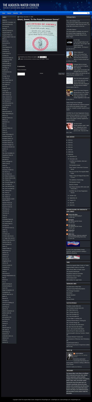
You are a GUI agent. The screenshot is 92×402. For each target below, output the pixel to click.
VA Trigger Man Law (7, 238)
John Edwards (6, 99)
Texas (3, 215)
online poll (5, 304)
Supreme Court (6, 206)
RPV (3, 151)
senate (4, 323)
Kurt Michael (5, 101)
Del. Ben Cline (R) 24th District (74, 326)
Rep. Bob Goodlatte (7, 153)
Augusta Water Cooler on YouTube (75, 267)
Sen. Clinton (5, 180)
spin (3, 325)
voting (3, 340)
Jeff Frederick (5, 94)
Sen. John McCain (7, 186)
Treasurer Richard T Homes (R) (75, 336)
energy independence (8, 275)
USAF (3, 229)
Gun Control (5, 82)
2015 (69, 140)
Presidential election (7, 147)
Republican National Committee (75, 273)
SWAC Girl (71, 234)
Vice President (6, 244)
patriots (4, 309)
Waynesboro (5, 250)
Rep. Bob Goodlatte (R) (73, 314)
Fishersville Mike (73, 214)
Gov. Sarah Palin (6, 80)
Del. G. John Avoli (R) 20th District (75, 329)
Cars (3, 45)
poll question (5, 317)
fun (3, 281)
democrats (5, 273)
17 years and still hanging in (75, 216)
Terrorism (4, 211)
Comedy (4, 55)
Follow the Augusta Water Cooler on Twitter (78, 265)
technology (5, 331)
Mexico (4, 115)
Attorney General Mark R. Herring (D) (76, 320)
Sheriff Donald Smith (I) (73, 342)
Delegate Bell (5, 65)
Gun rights (42, 59)
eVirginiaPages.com (75, 399)
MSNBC (4, 107)
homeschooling (6, 286)
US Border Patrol (6, 219)
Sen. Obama (5, 190)
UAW (3, 217)
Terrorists (4, 213)
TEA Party (5, 209)
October (72, 195)
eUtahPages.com (55, 399)
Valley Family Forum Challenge (74, 102)
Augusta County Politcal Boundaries (76, 288)
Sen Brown (5, 171)
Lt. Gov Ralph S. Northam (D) (74, 318)
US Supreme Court (7, 227)
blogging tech (5, 261)
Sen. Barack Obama (7, 178)
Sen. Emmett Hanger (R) (73, 322)
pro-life (4, 321)
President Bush (6, 136)
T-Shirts (47, 59)
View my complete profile (74, 366)
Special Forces (6, 204)
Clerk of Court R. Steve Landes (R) (75, 331)
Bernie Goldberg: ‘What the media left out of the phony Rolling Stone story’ (77, 236)
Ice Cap (69, 297)
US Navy (4, 225)
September (72, 198)
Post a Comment (21, 69)
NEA (3, 124)
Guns (3, 86)
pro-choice (5, 319)
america (4, 256)
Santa (3, 165)
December (72, 156)
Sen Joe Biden (6, 174)
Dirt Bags (4, 67)
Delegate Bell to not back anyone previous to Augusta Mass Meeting (81, 66)
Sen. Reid (4, 192)
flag (3, 277)
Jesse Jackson (6, 97)
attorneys (4, 259)
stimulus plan (5, 327)
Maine (4, 109)
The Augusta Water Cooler (21, 5)
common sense (35, 59)
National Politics (6, 128)
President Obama (6, 142)
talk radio (4, 329)
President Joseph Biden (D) (74, 306)
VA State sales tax (7, 236)
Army (3, 28)
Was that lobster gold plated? (81, 78)
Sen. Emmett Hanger (7, 182)
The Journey (71, 225)
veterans (4, 338)
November (72, 159)
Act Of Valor (77, 40)
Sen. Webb (5, 196)
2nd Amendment (27, 59)
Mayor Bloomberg (7, 113)
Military (4, 119)
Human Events (70, 299)
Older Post (61, 74)
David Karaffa (5, 63)
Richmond (5, 157)
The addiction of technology (76, 179)
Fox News (5, 78)
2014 (69, 142)
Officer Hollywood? (78, 52)
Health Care (5, 88)
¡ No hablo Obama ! (71, 29)
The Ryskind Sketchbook (73, 271)
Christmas (5, 51)
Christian (4, 49)
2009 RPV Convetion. (8, 22)
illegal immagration (7, 290)
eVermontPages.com (65, 399)
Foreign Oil (5, 76)
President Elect (6, 140)
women (4, 342)
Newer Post (21, 74)
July (71, 202)
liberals (4, 298)
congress (4, 269)
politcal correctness (7, 311)
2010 (69, 149)
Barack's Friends (73, 184)
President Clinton (6, 138)
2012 (69, 145)
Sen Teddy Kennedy (7, 176)
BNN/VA (4, 41)
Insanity (4, 90)
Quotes (4, 149)
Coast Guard (5, 53)
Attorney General (6, 30)
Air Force (4, 26)
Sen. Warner (5, 194)
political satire (5, 313)
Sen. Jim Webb (6, 184)
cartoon (4, 263)
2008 (69, 154)
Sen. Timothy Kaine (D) (73, 312)
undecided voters (6, 336)
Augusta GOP (6, 32)
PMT (21, 13)
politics (4, 315)
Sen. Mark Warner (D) (72, 310)
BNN (3, 39)
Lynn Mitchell (5, 105)
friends (4, 279)
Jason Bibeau (79, 353)
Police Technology (7, 134)
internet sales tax (6, 294)
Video (3, 246)
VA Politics (5, 234)
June (71, 205)
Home (3, 13)
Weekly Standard (71, 295)
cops (3, 271)
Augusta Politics (6, 34)
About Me (15, 13)
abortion (4, 252)
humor (4, 288)
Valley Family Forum (7, 240)
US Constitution (6, 221)
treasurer (4, 333)
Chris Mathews (6, 47)
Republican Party (6, 155)
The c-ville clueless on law (73, 21)
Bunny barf (5, 43)
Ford (3, 74)
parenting (4, 306)
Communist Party (6, 57)
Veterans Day (5, 242)
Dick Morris (69, 293)
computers (5, 267)
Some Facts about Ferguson (81, 90)
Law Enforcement (6, 103)
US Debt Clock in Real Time (74, 286)
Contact (9, 13)
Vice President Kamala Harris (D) (75, 308)
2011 (69, 147)
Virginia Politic (6, 248)
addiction (4, 254)
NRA (3, 126)
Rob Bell (4, 159)
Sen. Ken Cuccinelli (7, 188)
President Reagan (7, 144)
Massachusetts (6, 111)
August (71, 200)
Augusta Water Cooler (8, 37)
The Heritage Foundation (73, 291)
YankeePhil (71, 230)
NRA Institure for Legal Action (74, 280)
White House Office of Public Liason (76, 269)
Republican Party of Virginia (74, 275)
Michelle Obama (6, 117)
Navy (3, 130)
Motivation (5, 122)
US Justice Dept (6, 223)
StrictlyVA (71, 219)
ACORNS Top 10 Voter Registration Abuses (77, 113)
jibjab (3, 296)
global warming (6, 284)
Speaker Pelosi (6, 202)
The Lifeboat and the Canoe (75, 221)
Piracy (4, 132)
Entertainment (6, 72)
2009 (69, 152)
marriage (4, 300)
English (4, 69)
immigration (5, 292)
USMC (4, 231)
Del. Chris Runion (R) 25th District (75, 324)
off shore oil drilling (7, 302)
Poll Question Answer (74, 165)
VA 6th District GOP (72, 278)
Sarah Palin (5, 167)
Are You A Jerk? (78, 123)
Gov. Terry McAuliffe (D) (73, 316)
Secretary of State (7, 169)
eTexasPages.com (46, 399)
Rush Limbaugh (6, 161)
